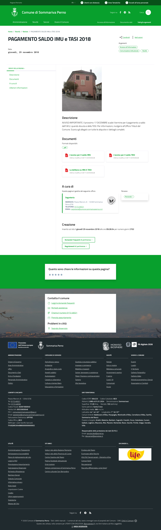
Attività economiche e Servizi (142, 379)
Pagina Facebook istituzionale (56, 460)
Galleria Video (136, 376)
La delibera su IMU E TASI (81, 169)
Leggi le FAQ (12, 460)
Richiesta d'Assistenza (16, 471)
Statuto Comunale (15, 478)
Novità (17, 31)
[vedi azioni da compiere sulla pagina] (137, 37)
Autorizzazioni (50, 376)
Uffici (10, 369)
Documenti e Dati (14, 372)
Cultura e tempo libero (53, 383)
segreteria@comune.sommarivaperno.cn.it (87, 209)
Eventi (133, 361)
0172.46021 (79, 206)
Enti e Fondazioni (14, 376)
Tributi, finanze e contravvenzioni (87, 376)
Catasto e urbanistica (53, 379)
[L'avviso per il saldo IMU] (66, 155)
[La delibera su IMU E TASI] (66, 170)
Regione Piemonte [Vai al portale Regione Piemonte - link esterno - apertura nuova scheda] (16, 2)
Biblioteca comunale (113, 369)
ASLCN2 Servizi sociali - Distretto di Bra (96, 457)
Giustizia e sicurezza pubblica (85, 361)
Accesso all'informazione (106, 22)
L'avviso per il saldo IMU (80, 154)
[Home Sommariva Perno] (38, 12)
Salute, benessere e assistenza (86, 372)
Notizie (25, 31)
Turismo (78, 379)
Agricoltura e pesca (52, 361)
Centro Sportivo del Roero (54, 457)
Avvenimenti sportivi (114, 372)
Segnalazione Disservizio (17, 468)
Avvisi (108, 386)
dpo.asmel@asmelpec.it (94, 436)
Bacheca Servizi (14, 475)
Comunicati (110, 383)
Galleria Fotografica (138, 372)
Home (10, 31)
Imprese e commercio (83, 365)
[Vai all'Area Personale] (137, 2)
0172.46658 (16, 404)
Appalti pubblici (50, 372)
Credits (10, 493)
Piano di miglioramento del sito (19, 457)
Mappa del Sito (13, 503)
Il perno (109, 376)
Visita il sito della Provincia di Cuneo (58, 453)
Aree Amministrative (15, 365)
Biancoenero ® (89, 523)
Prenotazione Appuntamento (19, 464)
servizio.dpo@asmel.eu (95, 433)
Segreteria (69, 197)
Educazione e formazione (54, 386)
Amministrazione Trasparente (19, 450)
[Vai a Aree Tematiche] (112, 2)
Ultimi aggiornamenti (16, 496)
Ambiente (48, 365)
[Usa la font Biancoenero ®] (90, 2)
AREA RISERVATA (79, 526)
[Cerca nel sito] (148, 12)
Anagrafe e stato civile (53, 369)
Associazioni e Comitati (139, 383)
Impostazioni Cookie (15, 489)
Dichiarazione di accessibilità (18, 453)
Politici (10, 383)
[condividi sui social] (124, 37)
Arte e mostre (111, 365)
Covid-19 (109, 379)
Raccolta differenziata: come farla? (94, 468)
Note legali (12, 485)
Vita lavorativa (80, 383)
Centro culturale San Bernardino (57, 471)
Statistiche (12, 500)
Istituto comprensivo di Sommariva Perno (60, 468)
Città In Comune (128, 520)
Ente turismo (50, 464)
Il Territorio (135, 369)
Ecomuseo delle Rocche (90, 453)
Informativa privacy (15, 482)
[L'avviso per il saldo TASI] (110, 155)
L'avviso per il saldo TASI (124, 154)
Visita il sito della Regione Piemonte (58, 450)
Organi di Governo (14, 361)
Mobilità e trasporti (82, 369)
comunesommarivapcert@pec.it (24, 412)
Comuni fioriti (86, 460)
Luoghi (133, 365)
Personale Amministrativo (17, 379)
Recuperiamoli (86, 464)
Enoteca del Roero (88, 450)
